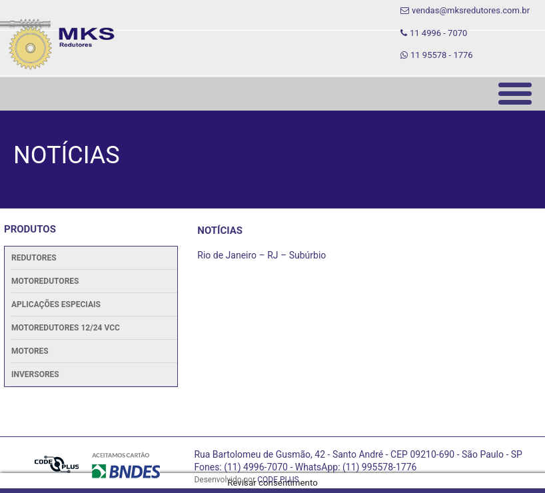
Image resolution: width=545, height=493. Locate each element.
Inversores (35, 374)
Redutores (34, 257)
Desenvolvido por (246, 480)
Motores (30, 351)
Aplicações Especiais (56, 304)
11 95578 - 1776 (436, 55)
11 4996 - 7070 (433, 33)
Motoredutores (45, 281)
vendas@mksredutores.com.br (465, 10)
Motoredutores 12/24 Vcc (65, 327)
